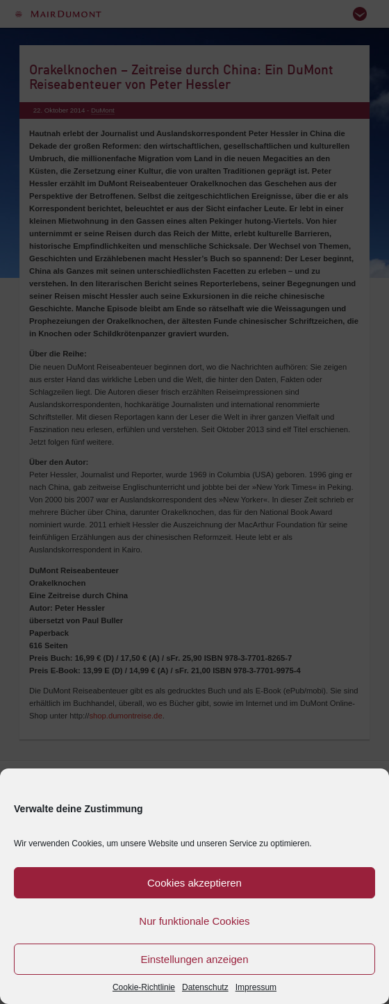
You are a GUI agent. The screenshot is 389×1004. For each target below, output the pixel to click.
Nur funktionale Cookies (194, 921)
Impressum (255, 987)
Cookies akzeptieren (194, 883)
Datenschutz (205, 987)
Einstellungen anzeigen (194, 959)
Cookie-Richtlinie (144, 987)
